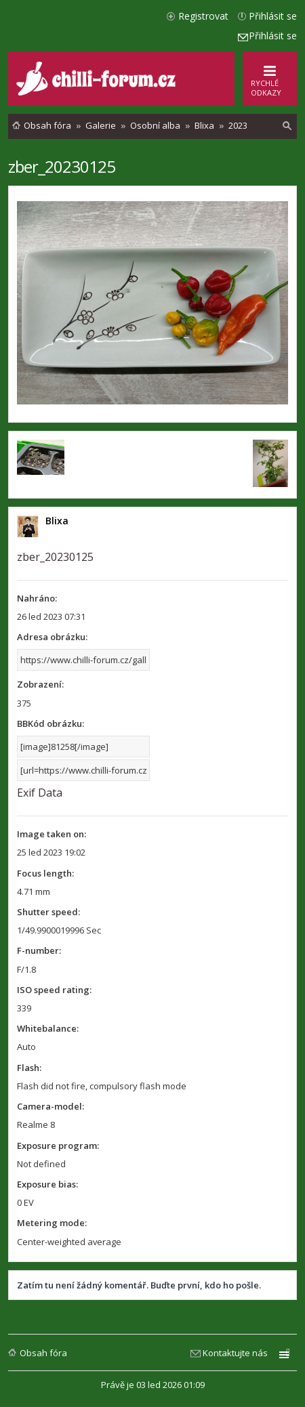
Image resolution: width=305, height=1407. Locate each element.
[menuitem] (287, 126)
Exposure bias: (47, 1184)
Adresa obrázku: (52, 637)
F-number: (39, 950)
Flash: (29, 1068)
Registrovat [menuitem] (203, 15)
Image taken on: (51, 834)
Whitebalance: (48, 1028)
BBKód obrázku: (50, 723)
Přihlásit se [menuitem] (273, 15)
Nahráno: (37, 598)
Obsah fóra (43, 1353)
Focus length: (45, 873)
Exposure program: (58, 1145)
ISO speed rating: (54, 990)
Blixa (56, 520)
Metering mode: (52, 1223)
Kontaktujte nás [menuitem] (235, 1353)
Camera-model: (50, 1106)
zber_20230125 (61, 166)
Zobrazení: (40, 684)
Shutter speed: (48, 912)
